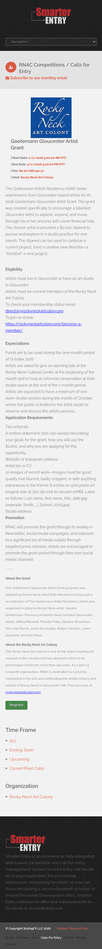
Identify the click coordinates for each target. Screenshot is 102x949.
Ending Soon (21, 750)
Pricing (81, 938)
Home (9, 938)
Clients (69, 938)
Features (23, 938)
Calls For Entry (51, 938)
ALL (13, 740)
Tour (35, 938)
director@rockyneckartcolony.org (34, 311)
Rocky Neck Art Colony (31, 796)
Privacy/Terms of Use (72, 928)
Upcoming (19, 759)
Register (16, 705)
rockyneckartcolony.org (23, 692)
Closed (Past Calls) (27, 768)
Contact (11, 944)
